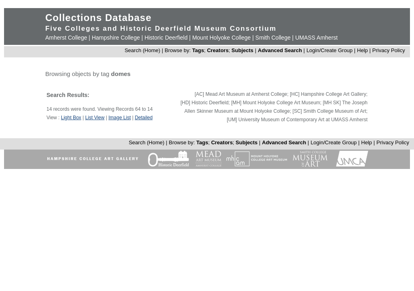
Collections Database (98, 17)
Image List (119, 117)
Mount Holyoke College (221, 37)
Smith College (273, 37)
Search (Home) (142, 50)
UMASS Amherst (316, 37)
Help (362, 50)
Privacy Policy (388, 50)
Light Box (71, 117)
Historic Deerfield (166, 37)
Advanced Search (280, 50)
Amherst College (66, 37)
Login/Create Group (330, 50)
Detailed (143, 117)
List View (95, 117)
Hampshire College (116, 37)
